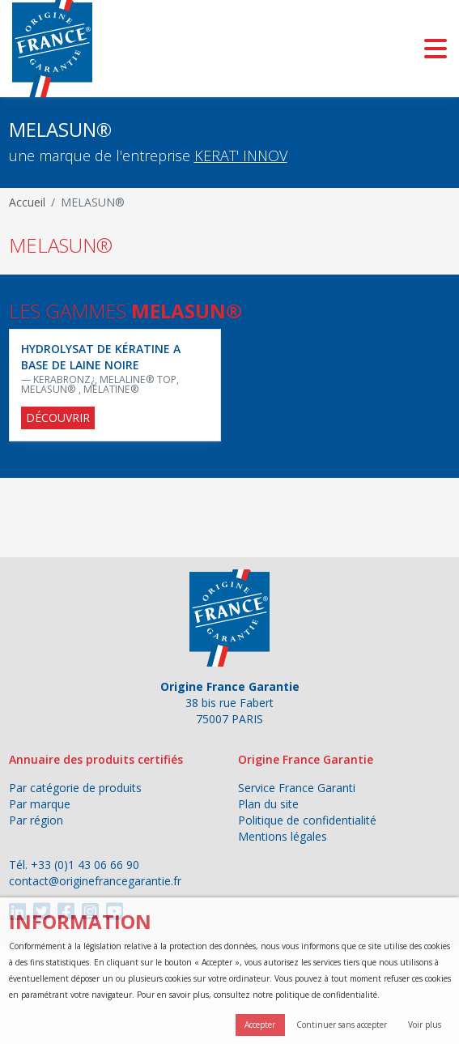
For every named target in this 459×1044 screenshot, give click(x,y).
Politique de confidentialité (307, 820)
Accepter (259, 1024)
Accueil (27, 202)
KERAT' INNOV (240, 155)
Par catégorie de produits (75, 787)
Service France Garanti (296, 787)
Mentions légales (282, 836)
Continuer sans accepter (341, 1024)
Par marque (39, 804)
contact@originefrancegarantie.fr (95, 880)
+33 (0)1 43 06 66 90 (85, 864)
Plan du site (268, 804)
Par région (36, 820)
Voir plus (424, 1024)
